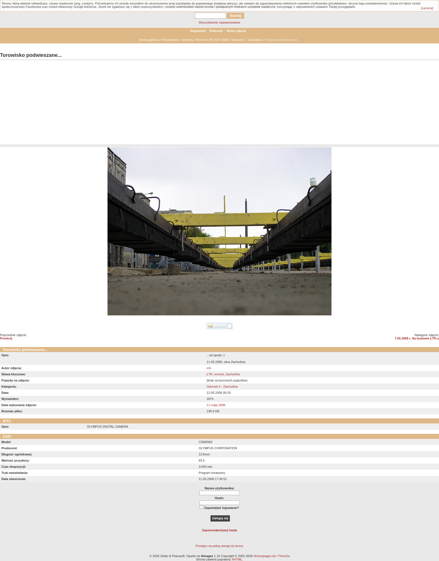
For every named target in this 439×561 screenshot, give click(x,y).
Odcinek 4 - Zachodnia (246, 39)
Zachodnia (232, 374)
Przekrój (6, 338)
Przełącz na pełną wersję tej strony (219, 546)
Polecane (216, 30)
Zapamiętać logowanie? (221, 507)
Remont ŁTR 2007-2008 (212, 39)
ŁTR (210, 374)
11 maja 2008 (216, 405)
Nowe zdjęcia (236, 30)
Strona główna (149, 39)
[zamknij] (427, 8)
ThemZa (283, 556)
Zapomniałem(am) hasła (219, 530)
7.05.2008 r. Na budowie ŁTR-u (417, 338)
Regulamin (198, 30)
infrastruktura (170, 39)
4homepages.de (265, 556)
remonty (187, 39)
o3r (209, 368)
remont (219, 374)
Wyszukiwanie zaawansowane (219, 22)
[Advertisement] (219, 105)
